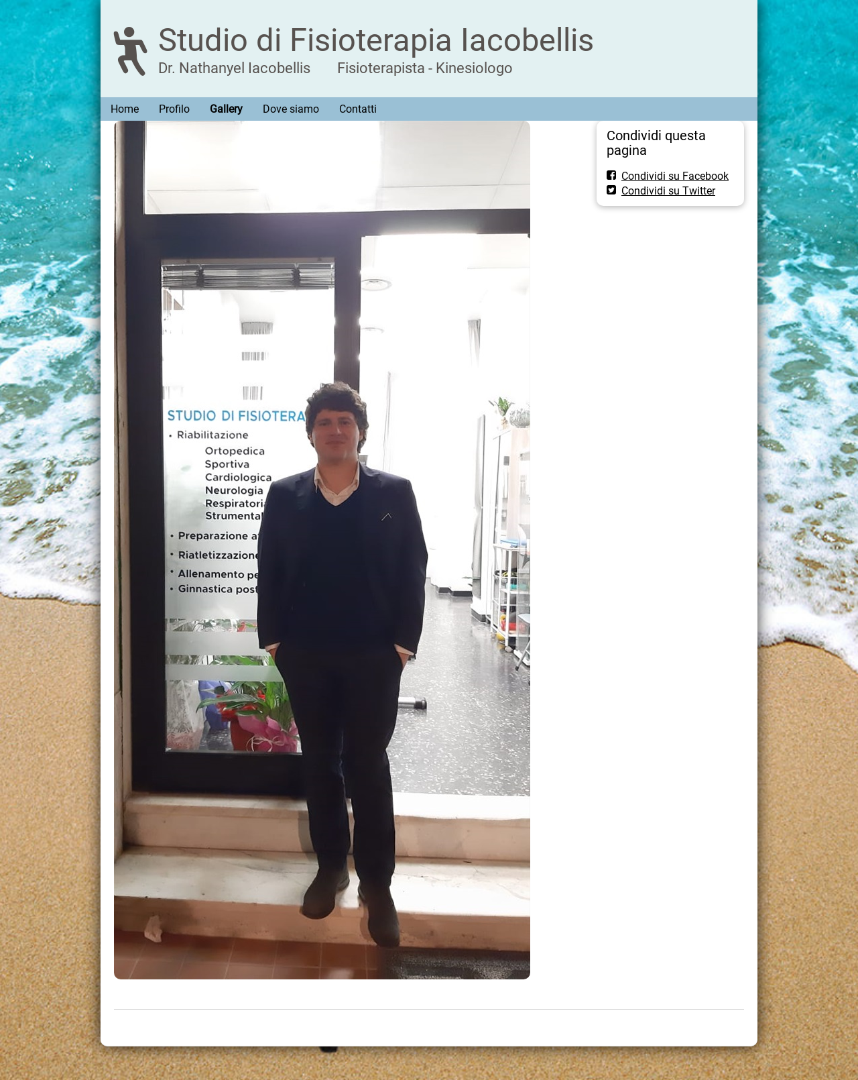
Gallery (226, 109)
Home (125, 109)
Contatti (358, 109)
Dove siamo (291, 109)
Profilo (174, 109)
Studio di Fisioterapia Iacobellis (376, 39)
